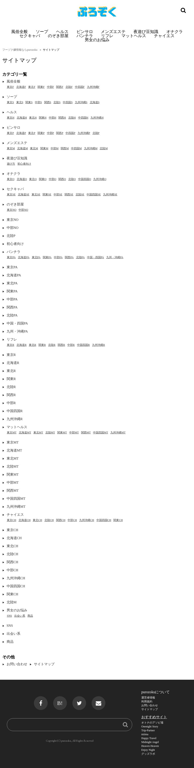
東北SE (36, 194)
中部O (52, 179)
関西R (61, 345)
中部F (50, 87)
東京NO (11, 209)
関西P (59, 133)
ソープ (42, 31)
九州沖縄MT (118, 432)
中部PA (58, 257)
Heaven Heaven (150, 746)
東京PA (11, 257)
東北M (34, 148)
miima (144, 734)
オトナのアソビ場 (152, 722)
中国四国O (84, 179)
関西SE (69, 194)
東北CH (37, 520)
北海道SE (23, 194)
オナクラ (174, 31)
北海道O (22, 179)
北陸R (51, 345)
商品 (30, 615)
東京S (10, 102)
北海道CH (25, 520)
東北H (33, 117)
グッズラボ (148, 753)
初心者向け (24, 163)
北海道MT (25, 432)
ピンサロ (85, 31)
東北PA (36, 257)
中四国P (70, 133)
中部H (52, 117)
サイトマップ (44, 664)
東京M (11, 148)
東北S (19, 102)
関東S (29, 102)
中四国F (80, 87)
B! (60, 703)
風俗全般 (19, 31)
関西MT (86, 432)
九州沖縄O (99, 179)
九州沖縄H (97, 117)
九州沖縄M (91, 148)
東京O (10, 179)
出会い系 (19, 615)
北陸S (56, 102)
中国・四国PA (95, 257)
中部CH (72, 520)
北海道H (22, 117)
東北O (33, 179)
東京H (10, 117)
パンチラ (85, 35)
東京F (10, 87)
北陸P (96, 133)
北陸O (72, 179)
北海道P (21, 133)
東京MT (11, 432)
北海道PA (23, 257)
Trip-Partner (148, 730)
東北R (32, 345)
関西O (62, 179)
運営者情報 (148, 697)
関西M (65, 148)
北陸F (69, 87)
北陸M (104, 148)
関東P (41, 133)
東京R (10, 345)
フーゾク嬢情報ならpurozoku (19, 49)
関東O (42, 179)
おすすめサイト (154, 717)
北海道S (95, 102)
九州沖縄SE (110, 194)
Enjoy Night (148, 749)
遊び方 (11, 163)
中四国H (83, 117)
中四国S (68, 102)
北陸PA (80, 257)
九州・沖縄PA (114, 257)
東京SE (11, 194)
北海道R (21, 345)
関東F (41, 87)
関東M (44, 148)
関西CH (61, 520)
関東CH (118, 520)
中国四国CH (103, 520)
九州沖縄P (84, 133)
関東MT (62, 432)
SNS (9, 615)
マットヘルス (133, 35)
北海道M (22, 148)
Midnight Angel (150, 742)
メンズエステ (113, 31)
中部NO (23, 209)
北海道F (21, 87)
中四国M (76, 148)
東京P (10, 133)
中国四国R (83, 345)
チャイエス (164, 35)
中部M (55, 148)
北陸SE (80, 194)
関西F (59, 87)
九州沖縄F (93, 87)
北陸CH (49, 520)
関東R (42, 345)
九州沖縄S (81, 102)
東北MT (38, 432)
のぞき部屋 (58, 35)
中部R (71, 345)
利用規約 (146, 701)
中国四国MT (100, 432)
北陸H (72, 117)
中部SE (58, 194)
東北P (31, 133)
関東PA (47, 257)
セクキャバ (29, 35)
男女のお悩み (97, 39)
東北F (31, 87)
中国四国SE (94, 194)
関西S (47, 102)
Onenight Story (149, 726)
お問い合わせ (17, 664)
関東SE (47, 194)
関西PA (69, 257)
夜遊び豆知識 (146, 31)
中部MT (74, 432)
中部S (38, 102)
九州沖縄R (98, 345)
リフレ (107, 35)
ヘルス (62, 31)
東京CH (11, 520)
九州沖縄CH (86, 520)
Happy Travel (148, 738)
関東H (42, 117)
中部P (50, 133)
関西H (62, 117)
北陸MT (50, 432)
